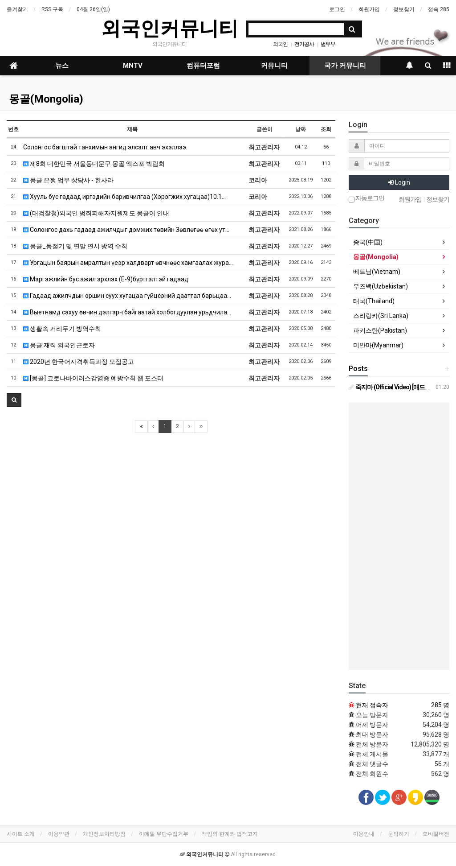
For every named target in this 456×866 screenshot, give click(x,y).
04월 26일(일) (93, 9)
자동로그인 (366, 198)
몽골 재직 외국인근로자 (59, 345)
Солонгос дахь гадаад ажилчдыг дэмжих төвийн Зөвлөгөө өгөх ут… (126, 229)
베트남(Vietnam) (376, 271)
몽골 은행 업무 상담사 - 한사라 (68, 180)
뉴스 (62, 66)
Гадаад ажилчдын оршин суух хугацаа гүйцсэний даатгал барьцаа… (127, 295)
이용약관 (58, 834)
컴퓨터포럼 (203, 66)
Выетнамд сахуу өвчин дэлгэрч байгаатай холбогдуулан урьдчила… (127, 312)
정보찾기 (404, 9)
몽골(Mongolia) (46, 99)
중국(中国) (368, 242)
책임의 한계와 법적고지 (230, 834)
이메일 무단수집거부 (163, 834)
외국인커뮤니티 (169, 28)
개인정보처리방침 (104, 834)
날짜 (300, 129)
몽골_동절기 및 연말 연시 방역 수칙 (75, 246)
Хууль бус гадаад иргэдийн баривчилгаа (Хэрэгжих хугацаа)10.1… (124, 196)
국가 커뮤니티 (345, 66)
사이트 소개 (21, 834)
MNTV (132, 66)
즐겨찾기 (17, 9)
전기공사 (304, 44)
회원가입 (369, 9)
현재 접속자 (372, 705)
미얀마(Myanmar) (378, 345)
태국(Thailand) (374, 301)
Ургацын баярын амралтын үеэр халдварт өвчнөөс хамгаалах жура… (128, 262)
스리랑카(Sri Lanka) (380, 315)
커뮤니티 (274, 66)
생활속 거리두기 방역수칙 (62, 328)
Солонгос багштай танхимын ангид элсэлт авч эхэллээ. (105, 147)
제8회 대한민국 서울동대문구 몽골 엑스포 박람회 (94, 163)
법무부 (328, 44)
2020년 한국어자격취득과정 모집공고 (78, 361)
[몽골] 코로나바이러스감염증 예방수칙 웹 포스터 (93, 378)
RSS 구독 (52, 9)
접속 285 (438, 9)
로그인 (337, 9)
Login (399, 182)
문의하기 (398, 834)
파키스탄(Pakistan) (380, 330)
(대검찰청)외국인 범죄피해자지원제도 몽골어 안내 (96, 213)
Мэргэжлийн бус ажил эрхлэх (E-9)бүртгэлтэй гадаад (105, 279)
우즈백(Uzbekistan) (380, 286)
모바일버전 (436, 834)
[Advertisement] (399, 536)
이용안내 (364, 834)
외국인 (280, 44)
